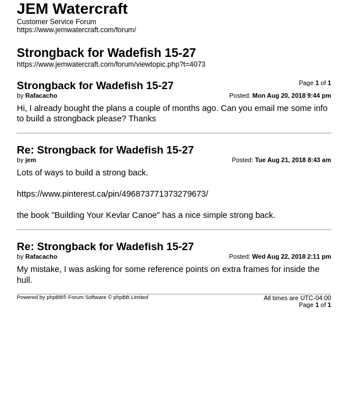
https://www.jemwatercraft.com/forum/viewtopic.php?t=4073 (111, 64)
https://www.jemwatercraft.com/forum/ (76, 30)
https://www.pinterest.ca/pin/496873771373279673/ (112, 193)
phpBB (55, 297)
